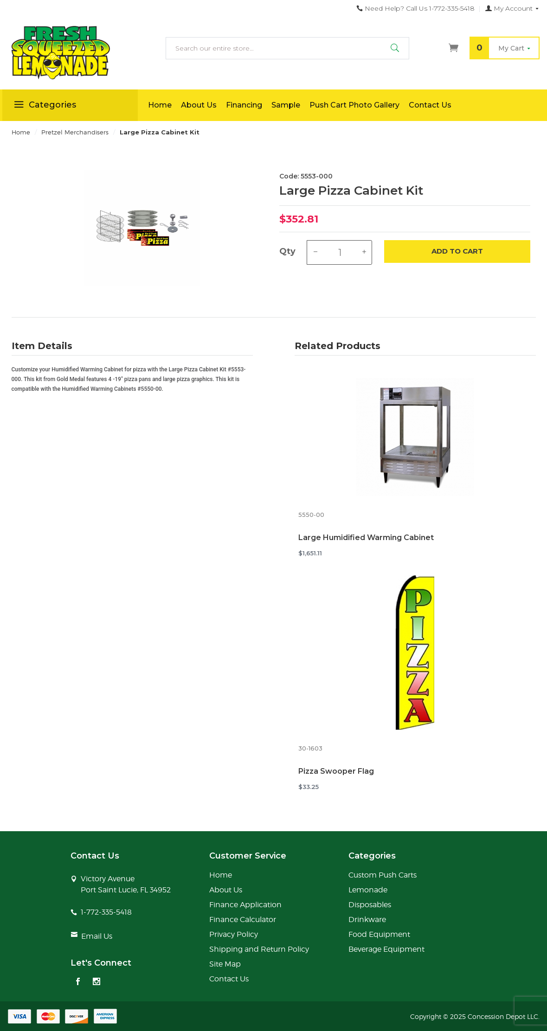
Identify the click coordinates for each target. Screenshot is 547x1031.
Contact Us (430, 105)
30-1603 (310, 748)
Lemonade (367, 889)
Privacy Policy (233, 934)
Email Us (96, 936)
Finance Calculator (242, 919)
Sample (285, 105)
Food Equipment (379, 934)
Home (160, 105)
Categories (44, 106)
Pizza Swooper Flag (336, 771)
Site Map (225, 964)
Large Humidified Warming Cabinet (366, 537)
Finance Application (245, 904)
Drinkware (367, 919)
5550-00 (311, 514)
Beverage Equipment (386, 949)
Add (457, 251)
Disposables (369, 904)
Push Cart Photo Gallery (354, 105)
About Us (199, 105)
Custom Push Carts (382, 875)
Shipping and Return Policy (259, 949)
